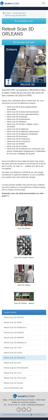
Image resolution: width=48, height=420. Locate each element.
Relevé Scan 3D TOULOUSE (15, 378)
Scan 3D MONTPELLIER (13, 388)
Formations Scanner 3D (11, 415)
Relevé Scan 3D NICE (12, 363)
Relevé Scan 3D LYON (12, 348)
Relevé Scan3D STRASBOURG (16, 368)
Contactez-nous (24, 21)
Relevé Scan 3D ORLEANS (15, 15)
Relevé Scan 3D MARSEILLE (15, 343)
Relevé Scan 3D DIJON (13, 353)
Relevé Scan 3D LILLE (12, 373)
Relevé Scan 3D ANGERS (14, 333)
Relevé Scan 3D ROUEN (13, 383)
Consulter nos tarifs (24, 42)
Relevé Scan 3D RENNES (14, 338)
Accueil (7, 13)
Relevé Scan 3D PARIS (13, 322)
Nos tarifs (25, 415)
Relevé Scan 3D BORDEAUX (15, 327)
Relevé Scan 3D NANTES (14, 317)
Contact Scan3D (19, 13)
